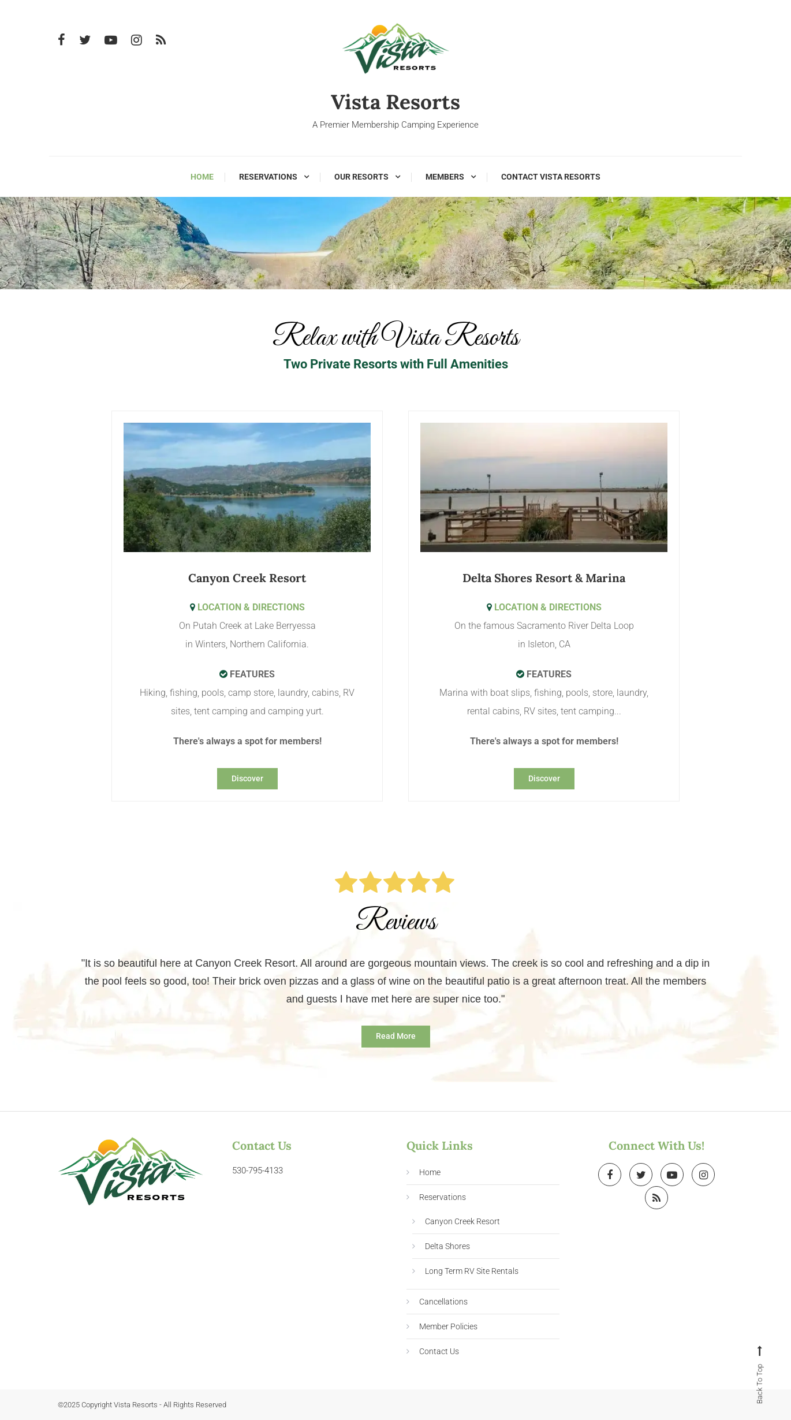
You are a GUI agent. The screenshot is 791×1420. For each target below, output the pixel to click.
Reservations (268, 176)
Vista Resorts (396, 101)
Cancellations (443, 1301)
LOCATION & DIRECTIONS (247, 606)
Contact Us (439, 1351)
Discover (247, 777)
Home (202, 176)
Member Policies (448, 1326)
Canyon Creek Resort (247, 577)
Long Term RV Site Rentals (471, 1271)
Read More (396, 1036)
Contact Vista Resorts (550, 176)
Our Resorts (361, 176)
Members (445, 176)
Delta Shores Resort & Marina (543, 577)
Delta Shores (447, 1246)
